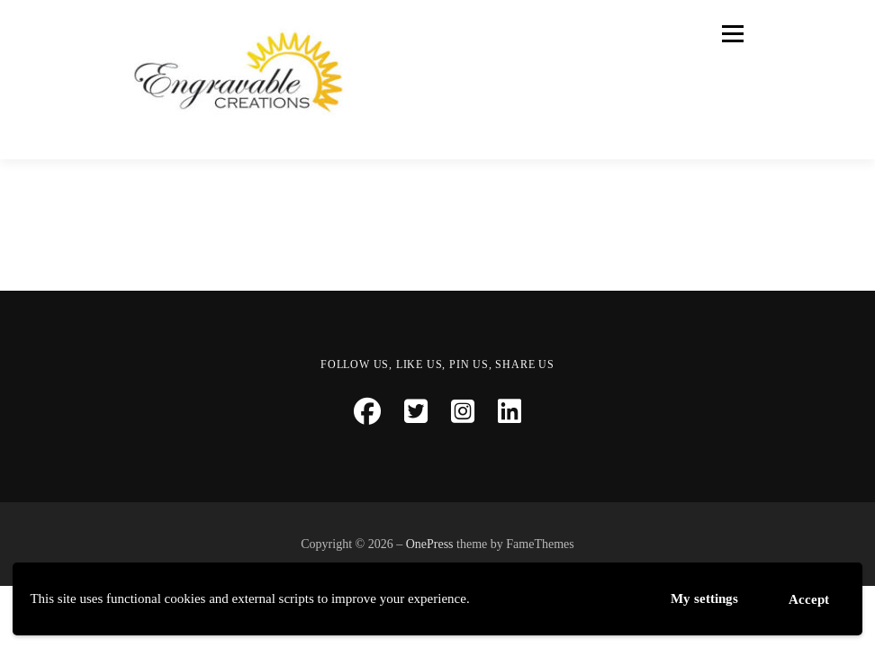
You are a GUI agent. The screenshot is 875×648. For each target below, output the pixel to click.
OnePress (430, 544)
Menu (730, 33)
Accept (809, 599)
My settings (704, 598)
